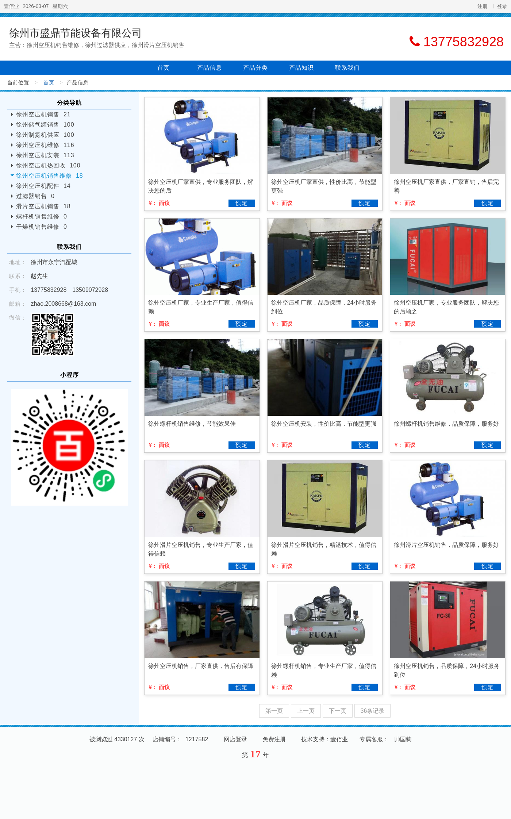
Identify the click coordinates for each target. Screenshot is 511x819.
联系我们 (347, 68)
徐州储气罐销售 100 (45, 124)
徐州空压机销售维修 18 (49, 176)
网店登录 (235, 739)
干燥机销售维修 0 (41, 227)
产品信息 (209, 68)
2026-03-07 (36, 6)
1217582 (196, 739)
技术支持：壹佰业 (324, 739)
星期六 (60, 6)
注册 (482, 6)
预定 (241, 203)
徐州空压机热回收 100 (48, 165)
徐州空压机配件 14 (43, 186)
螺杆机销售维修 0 (41, 216)
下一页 (337, 711)
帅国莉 (403, 739)
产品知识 (301, 68)
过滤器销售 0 (35, 196)
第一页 (274, 711)
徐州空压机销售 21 (43, 114)
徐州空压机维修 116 (45, 145)
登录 (502, 6)
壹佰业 (11, 6)
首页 (163, 68)
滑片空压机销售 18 (43, 206)
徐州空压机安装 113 (45, 155)
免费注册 (274, 739)
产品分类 (255, 68)
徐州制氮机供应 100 (45, 135)
